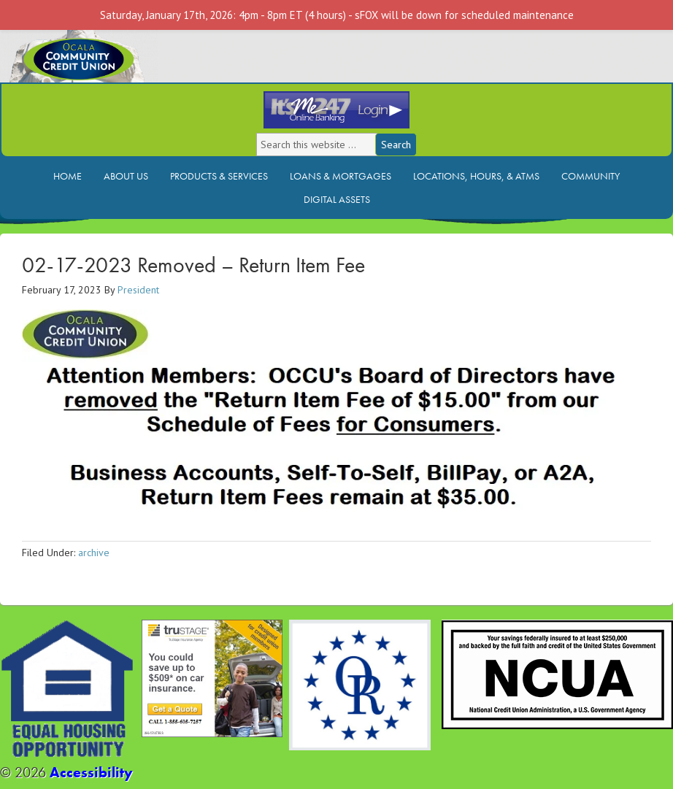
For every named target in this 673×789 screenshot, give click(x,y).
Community (590, 175)
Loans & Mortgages (340, 175)
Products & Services (219, 175)
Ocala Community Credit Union (127, 57)
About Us (126, 175)
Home (67, 175)
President (138, 289)
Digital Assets (337, 199)
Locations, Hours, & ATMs (476, 175)
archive (93, 552)
